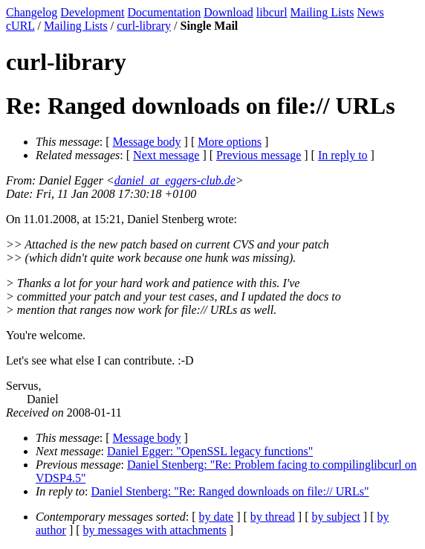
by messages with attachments (155, 530)
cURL (20, 25)
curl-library (144, 25)
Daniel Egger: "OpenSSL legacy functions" (210, 451)
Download (228, 12)
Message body (147, 141)
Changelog (31, 12)
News (370, 12)
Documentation (164, 12)
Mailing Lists (322, 12)
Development (92, 12)
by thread (272, 516)
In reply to (343, 155)
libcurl (272, 12)
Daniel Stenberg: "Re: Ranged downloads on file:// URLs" (230, 491)
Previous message (258, 155)
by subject (336, 516)
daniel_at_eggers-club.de (175, 180)
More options (230, 141)
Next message (166, 155)
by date (216, 516)
